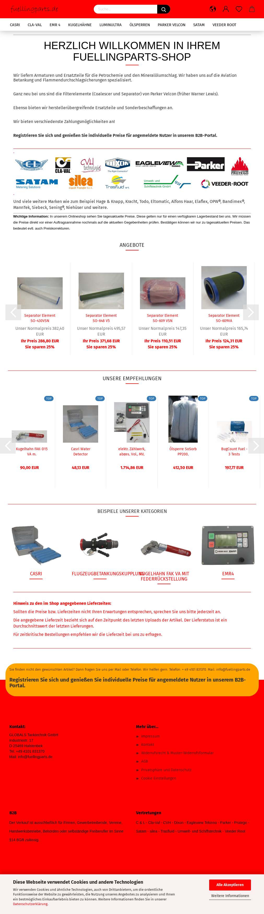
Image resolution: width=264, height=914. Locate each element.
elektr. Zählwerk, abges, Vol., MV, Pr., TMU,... (131, 451)
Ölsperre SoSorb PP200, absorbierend (183, 451)
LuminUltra (110, 24)
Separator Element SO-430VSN (39, 317)
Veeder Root (224, 24)
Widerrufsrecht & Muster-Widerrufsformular (177, 753)
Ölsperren (140, 24)
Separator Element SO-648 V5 (101, 317)
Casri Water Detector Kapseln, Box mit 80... (80, 451)
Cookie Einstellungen (158, 778)
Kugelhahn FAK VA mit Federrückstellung (164, 576)
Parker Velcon (171, 24)
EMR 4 (55, 24)
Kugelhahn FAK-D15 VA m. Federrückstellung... (32, 451)
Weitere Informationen (230, 896)
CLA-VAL (35, 24)
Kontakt (147, 744)
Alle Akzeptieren (230, 885)
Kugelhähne (80, 24)
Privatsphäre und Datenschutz (166, 770)
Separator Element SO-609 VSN (162, 317)
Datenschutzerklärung (30, 904)
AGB (144, 761)
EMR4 (228, 574)
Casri (15, 24)
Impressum (150, 736)
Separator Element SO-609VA (223, 317)
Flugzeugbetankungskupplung (108, 574)
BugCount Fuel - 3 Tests (234, 451)
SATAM (199, 24)
